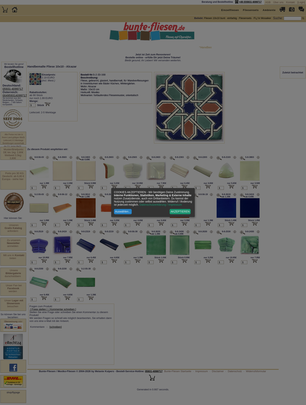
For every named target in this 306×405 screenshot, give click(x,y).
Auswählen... (123, 211)
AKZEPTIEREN (180, 211)
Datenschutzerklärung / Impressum (161, 204)
